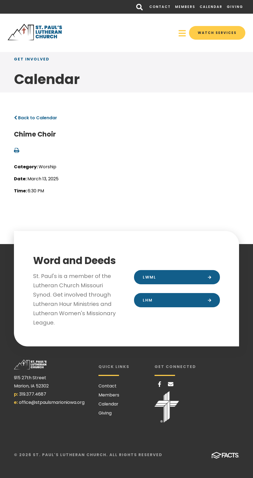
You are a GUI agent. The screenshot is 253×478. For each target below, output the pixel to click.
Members (185, 6)
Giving (235, 6)
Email (170, 384)
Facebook (159, 384)
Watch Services (217, 32)
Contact (160, 6)
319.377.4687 (32, 394)
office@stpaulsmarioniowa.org (52, 402)
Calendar (211, 6)
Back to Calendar (35, 118)
